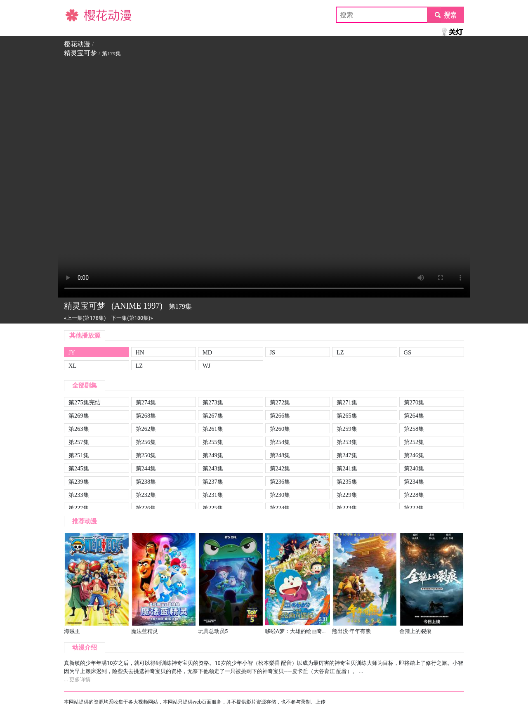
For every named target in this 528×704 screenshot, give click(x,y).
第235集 (347, 481)
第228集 (414, 494)
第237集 (213, 481)
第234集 (414, 481)
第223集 (347, 508)
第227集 (78, 508)
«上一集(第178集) (85, 318)
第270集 (414, 402)
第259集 (347, 428)
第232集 (146, 494)
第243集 (213, 468)
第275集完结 (84, 402)
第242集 (280, 468)
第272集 (280, 402)
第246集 (414, 455)
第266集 (280, 415)
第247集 (347, 455)
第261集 (213, 428)
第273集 (213, 402)
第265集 (347, 415)
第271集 (347, 402)
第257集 (78, 442)
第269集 (78, 415)
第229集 (347, 494)
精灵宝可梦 (80, 53)
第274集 (146, 402)
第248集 (280, 455)
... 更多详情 (77, 679)
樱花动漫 (77, 15)
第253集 (347, 442)
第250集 (146, 455)
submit (445, 15)
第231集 (213, 494)
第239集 (78, 481)
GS (407, 352)
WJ (206, 365)
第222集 (414, 508)
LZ (340, 352)
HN (140, 352)
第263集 (78, 428)
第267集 (213, 415)
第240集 (414, 468)
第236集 (280, 481)
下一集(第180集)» (132, 318)
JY (71, 352)
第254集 (280, 442)
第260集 (280, 428)
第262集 (146, 428)
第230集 (280, 494)
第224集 (280, 508)
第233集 (78, 494)
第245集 (78, 468)
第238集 (146, 481)
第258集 (414, 428)
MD (207, 352)
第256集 (146, 442)
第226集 (146, 508)
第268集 (146, 415)
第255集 (213, 442)
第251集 (78, 455)
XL (72, 365)
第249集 (213, 455)
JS (273, 352)
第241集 (347, 468)
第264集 (414, 415)
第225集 (213, 508)
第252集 (414, 442)
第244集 (146, 468)
